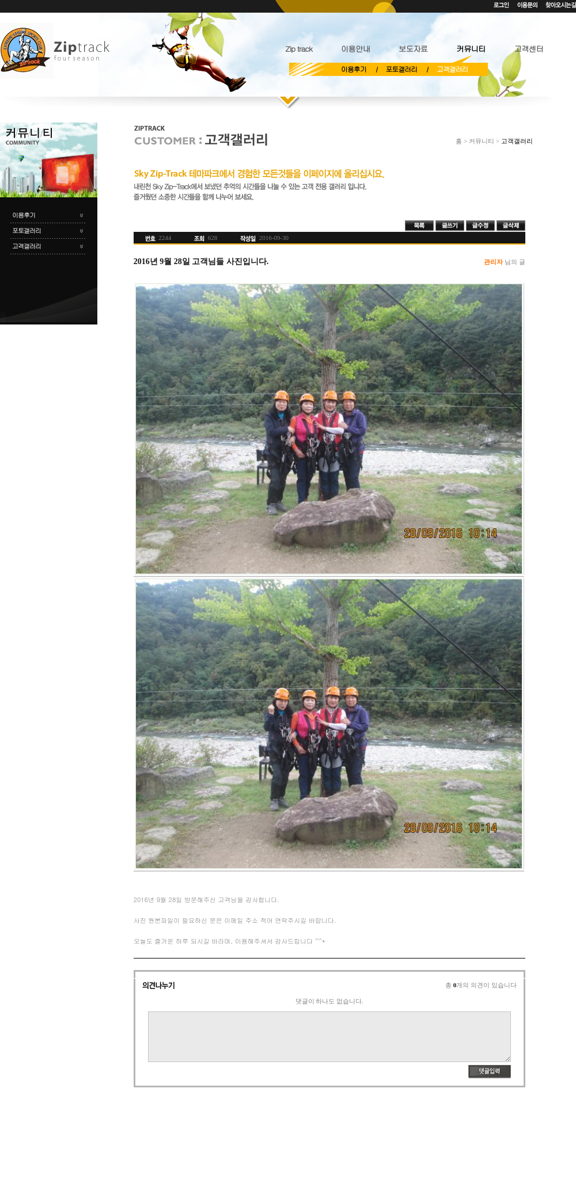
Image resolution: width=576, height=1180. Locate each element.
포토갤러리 (401, 69)
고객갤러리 (452, 69)
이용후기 (353, 69)
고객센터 (528, 48)
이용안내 (355, 48)
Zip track (298, 48)
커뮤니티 (470, 48)
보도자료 (413, 48)
